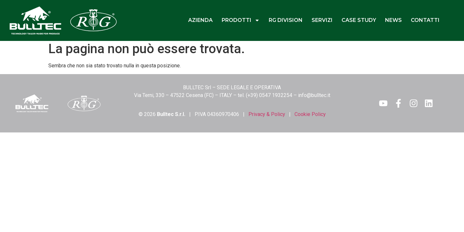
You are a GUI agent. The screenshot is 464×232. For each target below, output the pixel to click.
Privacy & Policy (266, 114)
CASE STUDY (359, 20)
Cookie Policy (310, 114)
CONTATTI (425, 20)
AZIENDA (200, 20)
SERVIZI (322, 20)
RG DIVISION (286, 20)
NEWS (393, 20)
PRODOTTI (241, 20)
